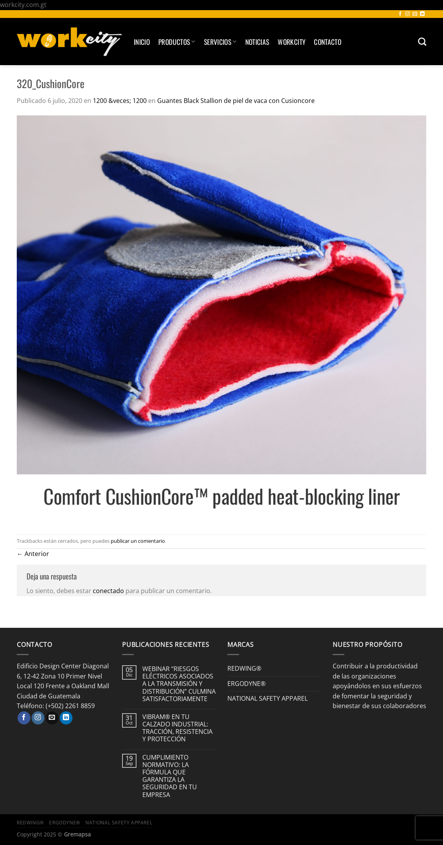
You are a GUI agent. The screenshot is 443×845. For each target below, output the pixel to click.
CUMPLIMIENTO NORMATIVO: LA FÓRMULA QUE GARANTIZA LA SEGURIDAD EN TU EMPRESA (169, 776)
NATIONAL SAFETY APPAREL (267, 698)
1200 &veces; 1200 (120, 100)
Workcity (291, 42)
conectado (108, 590)
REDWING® (244, 668)
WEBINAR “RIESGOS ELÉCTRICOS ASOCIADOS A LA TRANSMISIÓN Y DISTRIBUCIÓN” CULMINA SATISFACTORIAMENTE (179, 684)
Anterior (33, 553)
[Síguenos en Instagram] (407, 14)
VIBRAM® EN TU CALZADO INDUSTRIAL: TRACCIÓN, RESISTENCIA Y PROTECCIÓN (177, 728)
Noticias (257, 42)
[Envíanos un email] (415, 14)
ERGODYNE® (246, 683)
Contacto (327, 42)
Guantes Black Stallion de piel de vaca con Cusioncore (236, 100)
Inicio (142, 42)
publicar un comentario (138, 540)
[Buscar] (422, 41)
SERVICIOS (220, 42)
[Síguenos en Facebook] (400, 14)
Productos (176, 42)
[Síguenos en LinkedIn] (422, 14)
